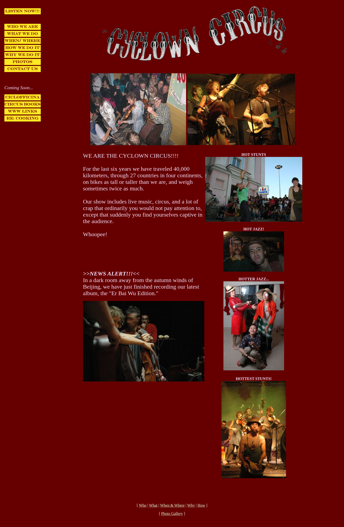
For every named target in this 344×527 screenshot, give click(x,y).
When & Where (172, 505)
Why (191, 505)
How (201, 505)
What (153, 505)
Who (142, 505)
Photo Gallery (172, 513)
